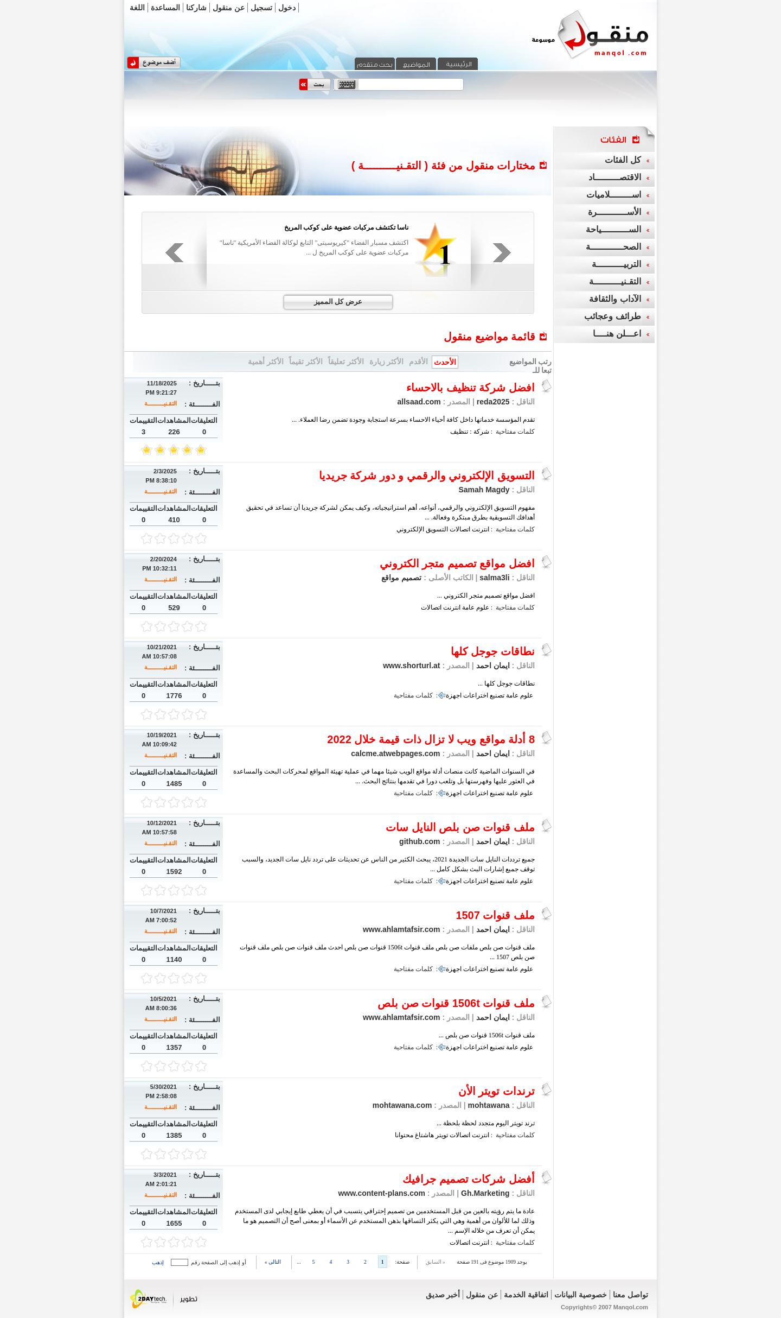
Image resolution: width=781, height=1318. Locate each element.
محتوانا (404, 1135)
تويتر (442, 1135)
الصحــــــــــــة (613, 246)
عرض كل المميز (338, 301)
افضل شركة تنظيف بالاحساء (470, 388)
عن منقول (229, 7)
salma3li (494, 577)
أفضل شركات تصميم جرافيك (468, 1179)
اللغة (137, 7)
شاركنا (196, 7)
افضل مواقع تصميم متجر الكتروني (457, 563)
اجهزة (454, 695)
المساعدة (165, 7)
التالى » (273, 1262)
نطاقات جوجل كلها (493, 651)
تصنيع (497, 695)
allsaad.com (419, 401)
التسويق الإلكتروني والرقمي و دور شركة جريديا (427, 475)
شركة (481, 431)
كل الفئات (623, 159)
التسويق (437, 529)
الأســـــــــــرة (614, 212)
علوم (482, 607)
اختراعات (475, 695)
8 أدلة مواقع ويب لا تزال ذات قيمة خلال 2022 (431, 739)
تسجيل (261, 7)
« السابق (435, 1262)
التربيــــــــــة (616, 264)
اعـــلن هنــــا (617, 333)
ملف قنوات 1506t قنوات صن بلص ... (487, 1035)
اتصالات (460, 529)
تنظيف (459, 431)
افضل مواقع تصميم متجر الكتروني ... (486, 595)
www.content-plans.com (381, 1193)
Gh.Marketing (485, 1193)
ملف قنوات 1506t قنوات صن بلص (456, 1003)
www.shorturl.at (411, 665)
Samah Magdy (483, 489)
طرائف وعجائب (612, 316)
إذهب (158, 1262)
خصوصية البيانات (580, 1294)
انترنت (480, 529)
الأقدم (418, 361)
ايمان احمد (493, 665)
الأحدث (445, 362)
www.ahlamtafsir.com (401, 929)
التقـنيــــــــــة (160, 403)
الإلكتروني (410, 529)
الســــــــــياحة (613, 229)
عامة (468, 607)
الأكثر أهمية (266, 361)
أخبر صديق (443, 1294)
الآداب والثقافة (615, 298)
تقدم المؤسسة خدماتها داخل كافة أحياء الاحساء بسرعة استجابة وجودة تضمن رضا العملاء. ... (413, 419)
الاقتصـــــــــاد (614, 177)
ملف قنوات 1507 (495, 915)
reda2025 (493, 401)
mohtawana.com (402, 1105)
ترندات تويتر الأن (496, 1091)
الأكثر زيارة (386, 361)
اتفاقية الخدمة (526, 1294)
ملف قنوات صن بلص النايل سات (460, 827)
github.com (419, 841)
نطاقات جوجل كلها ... (506, 683)
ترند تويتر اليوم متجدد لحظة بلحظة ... (486, 1123)
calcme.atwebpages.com (395, 753)
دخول (287, 7)
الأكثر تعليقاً (346, 361)
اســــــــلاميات (613, 194)
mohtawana (489, 1105)
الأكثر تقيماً (306, 361)
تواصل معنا (630, 1294)
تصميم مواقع (401, 577)
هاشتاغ (424, 1135)
